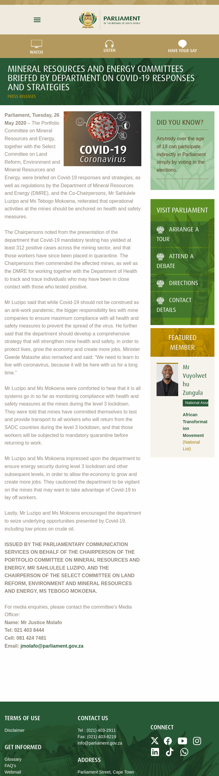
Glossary (13, 759)
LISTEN (109, 46)
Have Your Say (182, 46)
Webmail (13, 772)
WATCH (36, 46)
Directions (177, 283)
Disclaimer (14, 730)
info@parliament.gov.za (100, 743)
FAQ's (10, 765)
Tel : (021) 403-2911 (97, 730)
